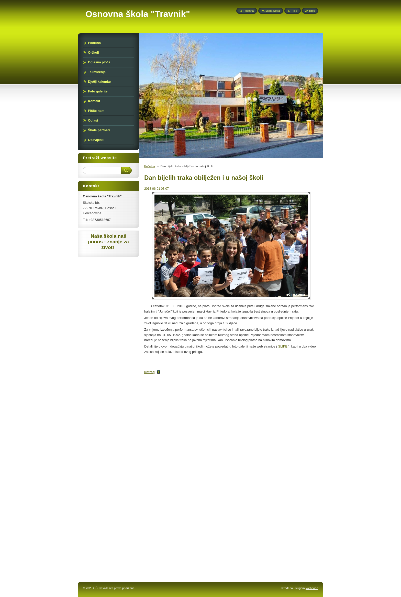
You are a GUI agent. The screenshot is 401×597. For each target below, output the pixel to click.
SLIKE (282, 346)
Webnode (312, 588)
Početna (149, 166)
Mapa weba (272, 10)
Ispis (312, 10)
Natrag (149, 372)
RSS (294, 10)
